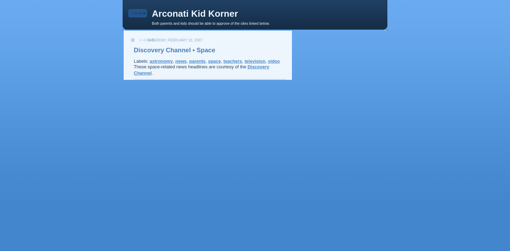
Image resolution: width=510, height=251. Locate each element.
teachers (232, 61)
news (181, 61)
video (274, 61)
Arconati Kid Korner (195, 13)
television (255, 61)
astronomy (161, 61)
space (214, 61)
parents (197, 61)
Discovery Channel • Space (174, 50)
